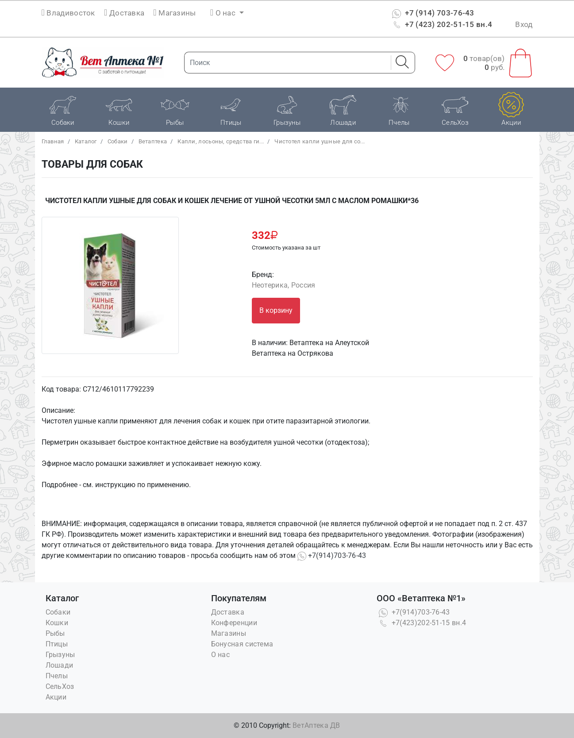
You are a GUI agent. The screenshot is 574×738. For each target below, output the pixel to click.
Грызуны (60, 654)
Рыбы (55, 633)
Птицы (57, 644)
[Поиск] (285, 62)
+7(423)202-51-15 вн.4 (421, 623)
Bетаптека (153, 141)
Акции (56, 697)
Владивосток (70, 12)
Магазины (174, 12)
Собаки (118, 141)
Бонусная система (242, 644)
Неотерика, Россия (284, 285)
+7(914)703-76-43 (331, 555)
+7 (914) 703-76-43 (432, 12)
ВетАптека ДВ (316, 725)
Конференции (234, 623)
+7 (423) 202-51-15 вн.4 (441, 24)
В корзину (276, 310)
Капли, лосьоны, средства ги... (220, 141)
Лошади (59, 665)
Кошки (57, 623)
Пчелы (57, 676)
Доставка (124, 12)
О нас (220, 654)
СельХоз (60, 686)
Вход (523, 24)
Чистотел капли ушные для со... (319, 141)
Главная (53, 141)
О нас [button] (224, 12)
